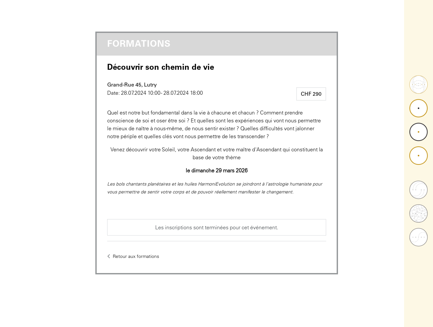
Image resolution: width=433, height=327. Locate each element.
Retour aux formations (133, 256)
